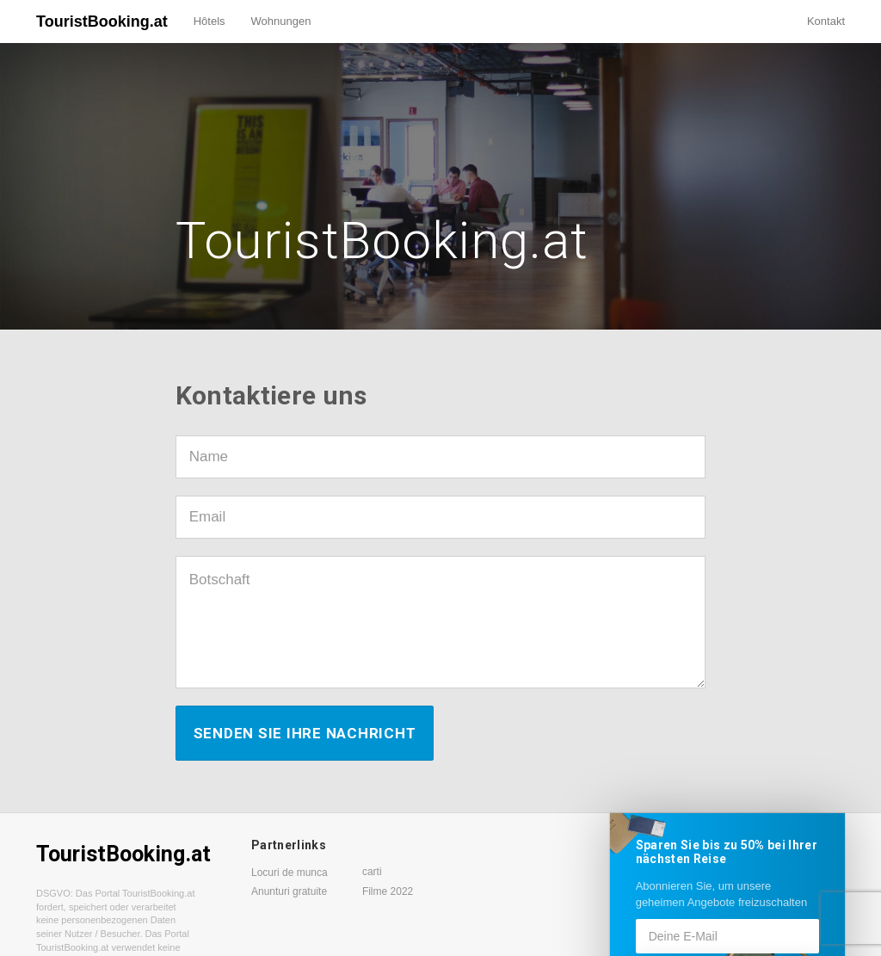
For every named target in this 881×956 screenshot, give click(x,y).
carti (372, 872)
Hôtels (209, 21)
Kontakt (826, 21)
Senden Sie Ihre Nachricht (305, 733)
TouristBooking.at (102, 21)
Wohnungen (281, 21)
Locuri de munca (289, 873)
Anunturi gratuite (289, 891)
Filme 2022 (387, 891)
